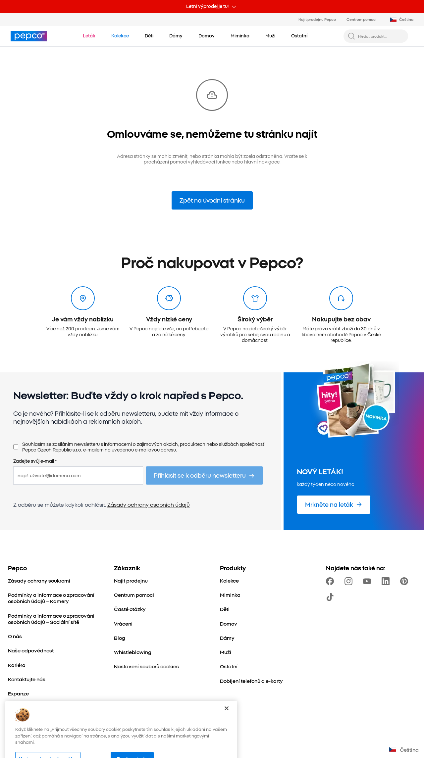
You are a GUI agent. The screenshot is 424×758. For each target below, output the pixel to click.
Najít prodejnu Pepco (317, 19)
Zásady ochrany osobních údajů (148, 504)
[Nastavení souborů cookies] (146, 666)
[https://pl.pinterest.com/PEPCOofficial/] (405, 581)
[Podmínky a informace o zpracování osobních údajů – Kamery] (53, 598)
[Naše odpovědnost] (31, 650)
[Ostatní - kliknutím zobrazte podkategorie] (299, 36)
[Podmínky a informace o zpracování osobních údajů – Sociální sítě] (53, 618)
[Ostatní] (229, 666)
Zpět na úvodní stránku (212, 200)
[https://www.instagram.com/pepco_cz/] (349, 581)
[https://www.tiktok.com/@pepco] (331, 597)
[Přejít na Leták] (89, 36)
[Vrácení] (123, 623)
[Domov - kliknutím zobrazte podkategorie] (206, 36)
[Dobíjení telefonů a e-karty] (251, 681)
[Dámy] (227, 638)
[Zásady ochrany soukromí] (39, 580)
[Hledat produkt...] (381, 36)
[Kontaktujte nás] (26, 679)
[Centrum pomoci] (134, 595)
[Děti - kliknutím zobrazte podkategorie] (149, 36)
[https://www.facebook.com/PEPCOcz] (331, 581)
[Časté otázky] (130, 609)
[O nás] (15, 636)
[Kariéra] (17, 665)
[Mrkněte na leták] (334, 504)
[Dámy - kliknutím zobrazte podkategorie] (175, 36)
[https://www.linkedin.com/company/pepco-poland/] (387, 581)
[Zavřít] (226, 721)
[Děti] (225, 609)
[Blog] (119, 638)
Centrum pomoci (361, 19)
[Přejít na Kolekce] (120, 36)
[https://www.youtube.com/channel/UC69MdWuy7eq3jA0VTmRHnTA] (368, 581)
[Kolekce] (229, 580)
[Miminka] (230, 595)
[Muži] (225, 652)
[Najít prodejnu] (131, 580)
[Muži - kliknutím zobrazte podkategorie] (270, 36)
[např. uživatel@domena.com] (78, 476)
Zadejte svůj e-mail (35, 461)
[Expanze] (18, 693)
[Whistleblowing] (132, 652)
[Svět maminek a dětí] (32, 707)
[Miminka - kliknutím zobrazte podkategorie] (240, 36)
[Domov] (228, 623)
